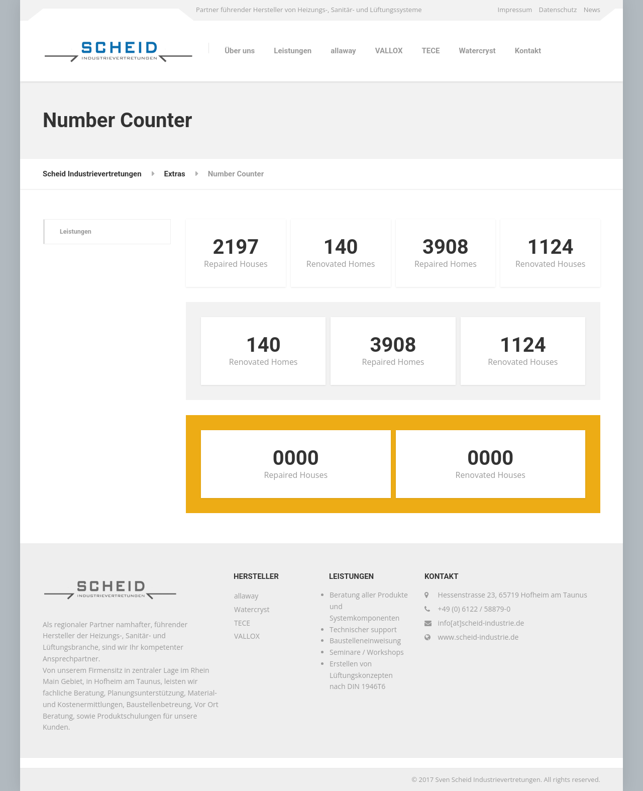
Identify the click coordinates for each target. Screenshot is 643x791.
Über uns (240, 50)
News (592, 9)
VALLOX (389, 50)
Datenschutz (558, 9)
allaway (343, 50)
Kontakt (528, 50)
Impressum (515, 9)
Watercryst (477, 50)
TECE (430, 50)
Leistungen (292, 50)
